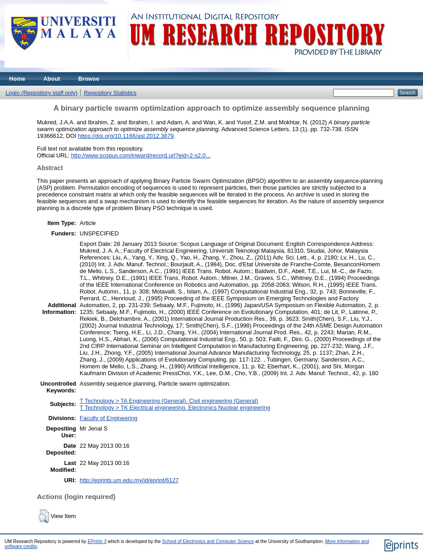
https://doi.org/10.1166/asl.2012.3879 (126, 135)
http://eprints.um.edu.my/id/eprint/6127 (129, 480)
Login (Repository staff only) (41, 92)
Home (17, 78)
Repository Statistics (110, 92)
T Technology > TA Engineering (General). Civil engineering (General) (169, 400)
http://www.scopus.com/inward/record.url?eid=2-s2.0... (141, 155)
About (52, 78)
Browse (88, 78)
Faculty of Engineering (108, 418)
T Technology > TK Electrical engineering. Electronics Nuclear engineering (175, 407)
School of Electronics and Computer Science (208, 541)
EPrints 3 (97, 541)
